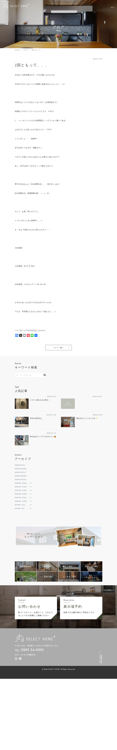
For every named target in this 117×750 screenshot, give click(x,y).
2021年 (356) (20, 498)
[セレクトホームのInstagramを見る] (16, 658)
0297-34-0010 (32, 650)
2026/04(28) (20, 469)
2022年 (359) (21, 494)
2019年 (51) (20, 505)
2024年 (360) (21, 487)
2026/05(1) (20, 465)
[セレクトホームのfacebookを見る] (20, 658)
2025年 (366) (21, 483)
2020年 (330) (21, 501)
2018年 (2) (19, 508)
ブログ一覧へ (58, 347)
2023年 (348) (21, 490)
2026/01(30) (20, 480)
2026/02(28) (20, 476)
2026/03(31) (20, 472)
